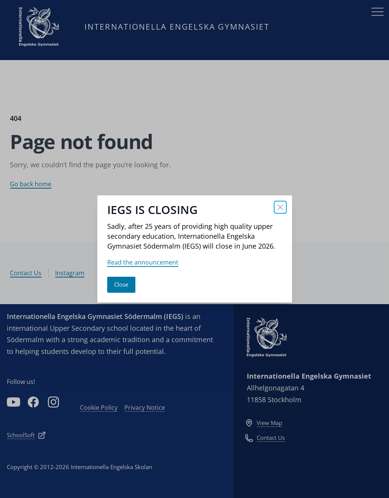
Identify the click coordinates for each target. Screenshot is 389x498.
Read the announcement (142, 262)
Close (121, 284)
